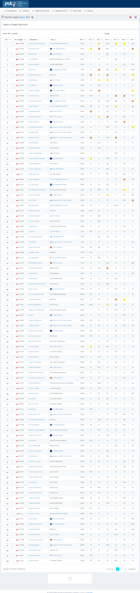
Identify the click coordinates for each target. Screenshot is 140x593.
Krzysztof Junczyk (35, 461)
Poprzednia (110, 569)
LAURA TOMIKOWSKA (35, 477)
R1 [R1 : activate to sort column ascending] (90, 40)
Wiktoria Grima (34, 352)
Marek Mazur (33, 226)
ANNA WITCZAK (33, 357)
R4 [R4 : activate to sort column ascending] (115, 40)
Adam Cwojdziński (35, 153)
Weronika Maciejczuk (36, 373)
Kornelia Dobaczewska (37, 420)
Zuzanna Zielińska (35, 299)
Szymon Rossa (34, 96)
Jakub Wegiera (34, 64)
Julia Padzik (33, 519)
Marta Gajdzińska (35, 305)
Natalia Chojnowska (36, 331)
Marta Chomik (34, 138)
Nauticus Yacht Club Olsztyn (61, 127)
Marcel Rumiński (34, 529)
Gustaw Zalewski (34, 534)
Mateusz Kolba (34, 388)
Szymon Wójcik (34, 221)
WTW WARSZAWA (56, 169)
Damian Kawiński (34, 336)
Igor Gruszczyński (35, 341)
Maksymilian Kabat (35, 263)
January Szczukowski (36, 540)
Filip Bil (31, 315)
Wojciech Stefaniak (35, 268)
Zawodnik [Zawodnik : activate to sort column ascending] (33, 40)
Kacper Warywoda (35, 320)
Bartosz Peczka (34, 211)
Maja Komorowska (35, 524)
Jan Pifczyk (32, 399)
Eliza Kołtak (32, 200)
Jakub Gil (32, 232)
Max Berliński (33, 80)
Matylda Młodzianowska (37, 284)
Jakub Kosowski (34, 503)
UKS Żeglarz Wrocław (58, 70)
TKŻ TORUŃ (54, 216)
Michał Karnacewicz (35, 127)
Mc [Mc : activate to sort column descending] (6, 40)
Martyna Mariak (34, 508)
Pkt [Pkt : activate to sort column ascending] (81, 40)
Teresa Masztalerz (35, 216)
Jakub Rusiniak (34, 326)
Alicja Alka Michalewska (37, 158)
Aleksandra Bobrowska (37, 44)
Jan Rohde (32, 409)
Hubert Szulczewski (35, 451)
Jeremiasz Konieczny (36, 472)
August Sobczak (34, 247)
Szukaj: (121, 33)
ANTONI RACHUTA (34, 148)
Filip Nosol (32, 70)
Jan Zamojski (33, 184)
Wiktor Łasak (33, 289)
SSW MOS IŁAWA (56, 85)
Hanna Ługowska (35, 169)
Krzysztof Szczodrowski (36, 378)
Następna (132, 569)
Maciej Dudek (33, 132)
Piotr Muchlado (34, 425)
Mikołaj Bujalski (34, 545)
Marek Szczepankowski (37, 430)
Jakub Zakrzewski (35, 367)
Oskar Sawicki (33, 106)
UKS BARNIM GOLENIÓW (59, 44)
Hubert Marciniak (34, 555)
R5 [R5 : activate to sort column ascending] (123, 40)
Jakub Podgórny (34, 383)
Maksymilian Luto (35, 414)
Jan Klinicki (32, 85)
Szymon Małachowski (36, 294)
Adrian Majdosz (34, 179)
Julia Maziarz (33, 273)
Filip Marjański (33, 258)
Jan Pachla (32, 482)
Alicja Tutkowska (34, 195)
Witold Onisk (33, 279)
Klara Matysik (33, 143)
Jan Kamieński (34, 346)
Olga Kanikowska (35, 550)
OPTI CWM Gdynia (57, 49)
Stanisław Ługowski (35, 237)
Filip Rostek (32, 242)
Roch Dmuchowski (35, 435)
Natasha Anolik (34, 49)
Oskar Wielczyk (34, 122)
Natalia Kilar (33, 54)
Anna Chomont (34, 514)
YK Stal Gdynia (56, 54)
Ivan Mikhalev (33, 59)
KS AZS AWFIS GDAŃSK (58, 258)
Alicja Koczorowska (35, 493)
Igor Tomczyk (33, 404)
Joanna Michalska (35, 362)
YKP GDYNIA (55, 80)
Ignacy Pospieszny (35, 487)
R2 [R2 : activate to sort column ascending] (98, 40)
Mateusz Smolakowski (36, 310)
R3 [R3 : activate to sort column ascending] (107, 40)
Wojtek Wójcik (33, 561)
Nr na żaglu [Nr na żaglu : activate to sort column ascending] (19, 40)
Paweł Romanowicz (35, 101)
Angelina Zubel (34, 252)
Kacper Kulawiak (34, 498)
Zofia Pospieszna (35, 164)
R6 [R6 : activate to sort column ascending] (132, 40)
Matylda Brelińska (35, 75)
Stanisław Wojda (34, 111)
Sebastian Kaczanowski (37, 190)
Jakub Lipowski (34, 174)
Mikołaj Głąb (33, 456)
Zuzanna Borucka (35, 117)
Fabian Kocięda (34, 90)
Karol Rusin (32, 440)
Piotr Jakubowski (34, 446)
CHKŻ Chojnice (56, 247)
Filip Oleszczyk (34, 205)
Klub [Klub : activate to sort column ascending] (52, 40)
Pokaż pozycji (10, 33)
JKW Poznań (56, 111)
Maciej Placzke (34, 393)
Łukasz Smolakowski (36, 467)
